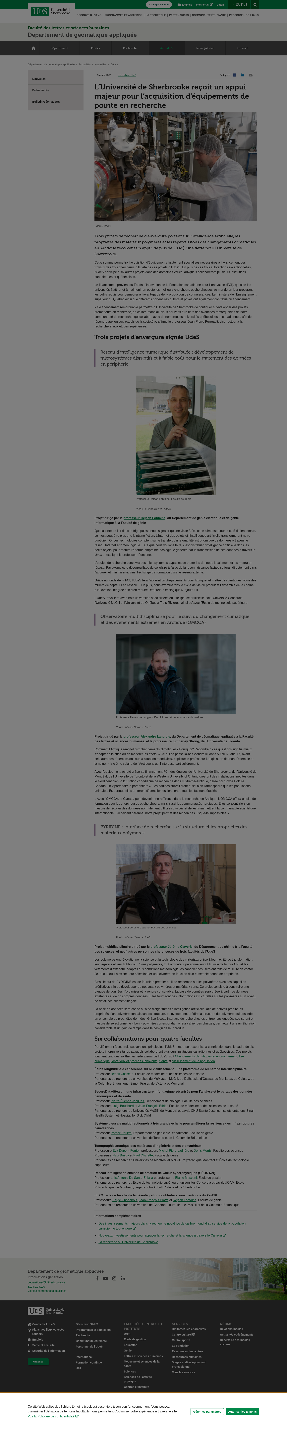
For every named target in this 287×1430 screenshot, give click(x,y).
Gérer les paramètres (207, 1411)
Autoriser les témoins (242, 1411)
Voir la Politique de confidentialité (51, 1416)
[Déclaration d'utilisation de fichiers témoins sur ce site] (143, 1411)
